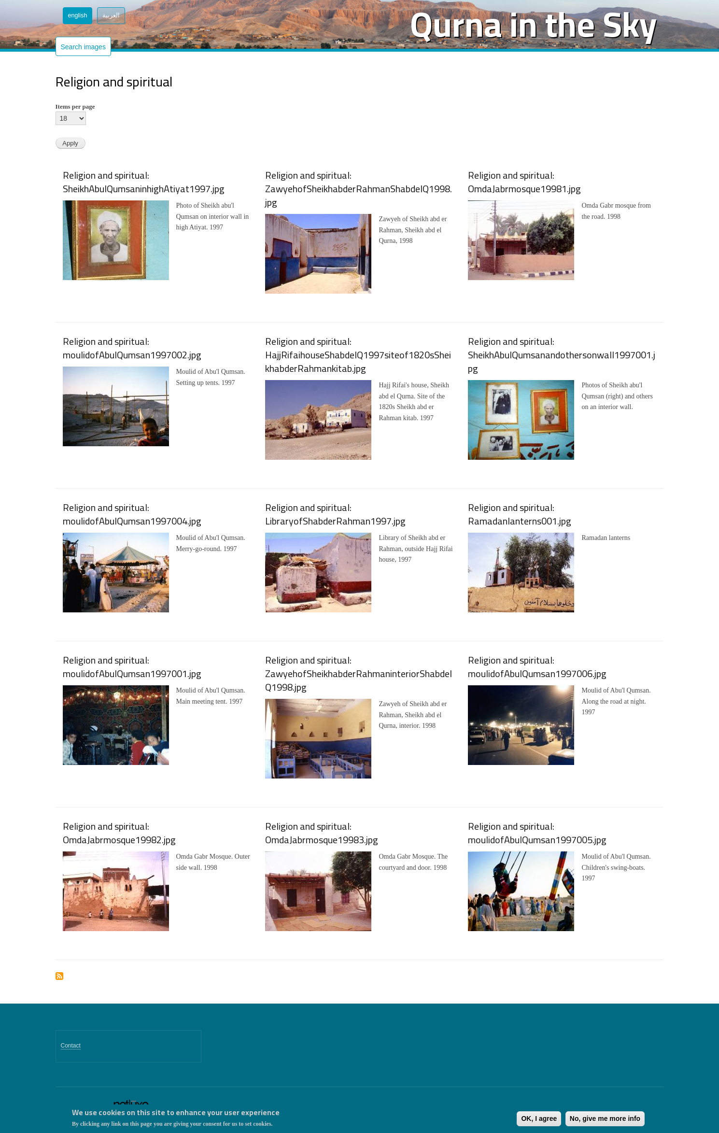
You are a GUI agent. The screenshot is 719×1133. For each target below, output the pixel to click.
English (77, 15)
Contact (71, 1045)
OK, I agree (539, 1118)
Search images (83, 47)
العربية (111, 15)
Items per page (75, 106)
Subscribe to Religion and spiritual (59, 976)
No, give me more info (605, 1118)
